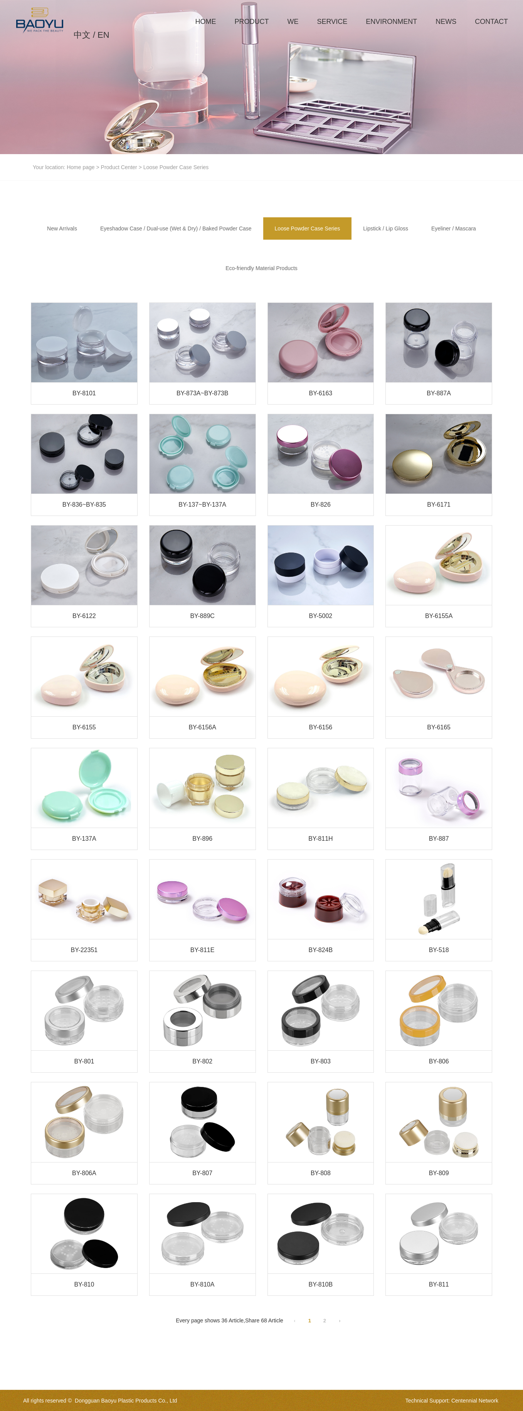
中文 (82, 35)
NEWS (446, 21)
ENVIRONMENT (391, 21)
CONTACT (491, 21)
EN (103, 35)
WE (293, 21)
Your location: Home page (64, 167)
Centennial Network (474, 1401)
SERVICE (332, 21)
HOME (205, 21)
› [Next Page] (339, 1321)
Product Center (119, 167)
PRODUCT (252, 21)
